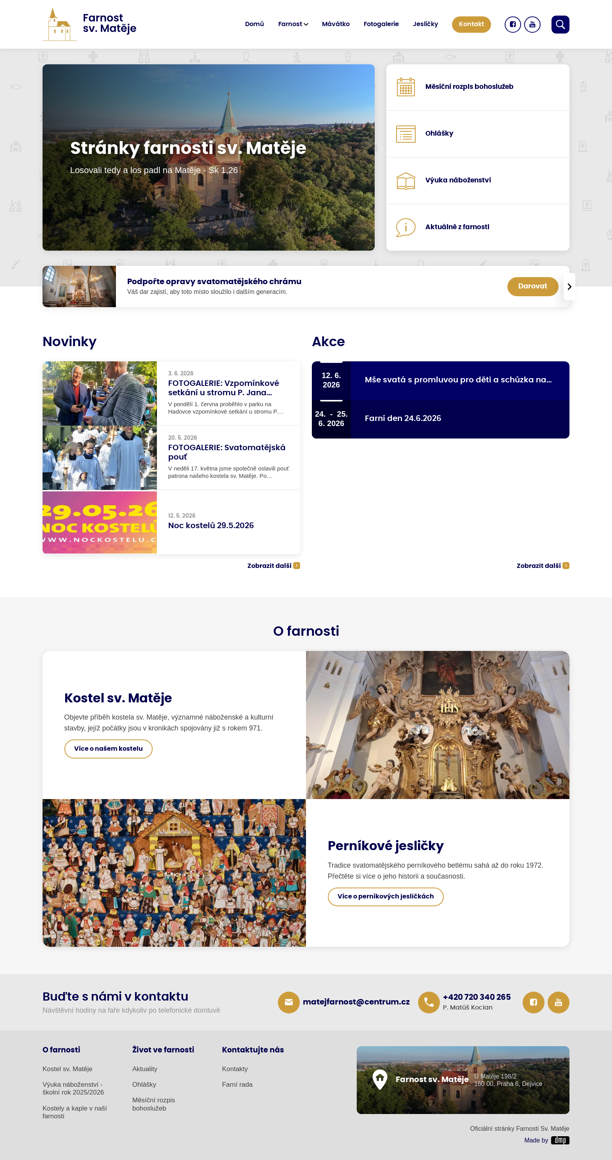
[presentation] (569, 286)
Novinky (70, 342)
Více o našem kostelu (108, 749)
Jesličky (425, 24)
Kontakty (235, 1069)
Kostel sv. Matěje (68, 1069)
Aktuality (144, 1069)
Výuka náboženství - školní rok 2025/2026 (73, 1088)
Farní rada (237, 1084)
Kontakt (471, 24)
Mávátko (336, 24)
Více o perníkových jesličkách (386, 896)
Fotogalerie (381, 24)
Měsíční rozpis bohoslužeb (153, 1104)
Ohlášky (144, 1084)
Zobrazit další (269, 566)
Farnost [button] (290, 24)
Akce (328, 342)
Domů (254, 24)
